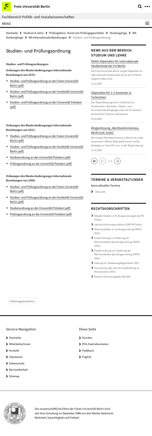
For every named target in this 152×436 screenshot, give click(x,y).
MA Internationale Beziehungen (48, 37)
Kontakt (14, 350)
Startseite (12, 33)
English (86, 357)
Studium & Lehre (33, 33)
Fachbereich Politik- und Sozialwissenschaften (38, 16)
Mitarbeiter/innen (19, 344)
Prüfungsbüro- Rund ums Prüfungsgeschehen (76, 33)
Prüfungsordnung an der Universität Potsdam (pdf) (41, 163)
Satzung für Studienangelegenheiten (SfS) (116, 263)
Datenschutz (16, 363)
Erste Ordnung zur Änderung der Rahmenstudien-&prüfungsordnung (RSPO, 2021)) (117, 241)
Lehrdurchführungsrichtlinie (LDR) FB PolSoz (118, 224)
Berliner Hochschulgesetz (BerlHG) (112, 276)
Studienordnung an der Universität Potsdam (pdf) (40, 157)
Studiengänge (118, 33)
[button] (94, 161)
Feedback (88, 350)
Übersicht (98, 191)
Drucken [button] (87, 337)
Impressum (16, 357)
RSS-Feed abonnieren (95, 344)
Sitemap (14, 376)
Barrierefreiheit (18, 369)
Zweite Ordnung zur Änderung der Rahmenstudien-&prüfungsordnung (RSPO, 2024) (117, 254)
